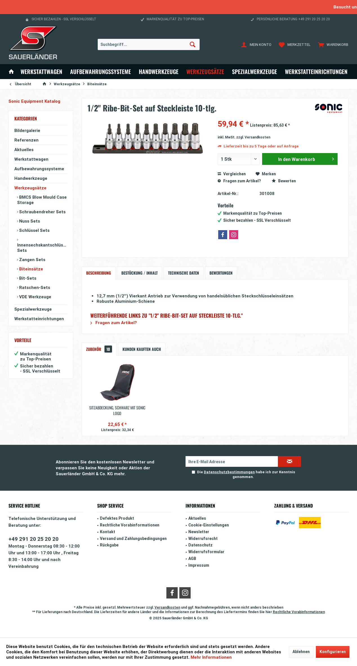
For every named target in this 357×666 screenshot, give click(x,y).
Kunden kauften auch (141, 349)
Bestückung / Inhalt (139, 273)
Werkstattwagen (31, 159)
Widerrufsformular (206, 551)
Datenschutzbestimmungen (229, 472)
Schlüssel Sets (34, 230)
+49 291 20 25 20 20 (33, 538)
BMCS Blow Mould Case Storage (42, 199)
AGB (192, 558)
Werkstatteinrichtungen (39, 318)
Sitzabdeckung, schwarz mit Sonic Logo (117, 410)
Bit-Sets (27, 278)
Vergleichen (232, 173)
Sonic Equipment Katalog (34, 101)
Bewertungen (221, 273)
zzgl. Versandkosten (253, 137)
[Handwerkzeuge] (158, 71)
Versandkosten (167, 607)
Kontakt (107, 531)
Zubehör (99, 349)
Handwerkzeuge (30, 178)
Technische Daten (183, 273)
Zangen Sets (31, 259)
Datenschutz (200, 545)
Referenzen (26, 140)
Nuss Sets (29, 221)
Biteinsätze (30, 269)
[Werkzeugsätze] (205, 71)
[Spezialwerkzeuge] (254, 71)
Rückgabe (109, 545)
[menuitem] (332, 44)
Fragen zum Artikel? (239, 180)
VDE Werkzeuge (34, 296)
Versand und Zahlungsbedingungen (133, 538)
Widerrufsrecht (203, 538)
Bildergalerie (27, 130)
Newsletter (198, 531)
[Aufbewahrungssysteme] (100, 71)
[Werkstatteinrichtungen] (316, 71)
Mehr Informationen (211, 657)
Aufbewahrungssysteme (39, 168)
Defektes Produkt (117, 518)
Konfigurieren (333, 651)
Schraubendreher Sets (42, 211)
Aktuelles (24, 149)
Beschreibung (98, 273)
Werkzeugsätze (30, 187)
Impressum (198, 565)
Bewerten (284, 180)
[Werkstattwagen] (41, 71)
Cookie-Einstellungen (208, 525)
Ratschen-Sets (34, 287)
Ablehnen (301, 651)
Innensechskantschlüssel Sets (42, 247)
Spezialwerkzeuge (33, 309)
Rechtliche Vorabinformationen (129, 525)
